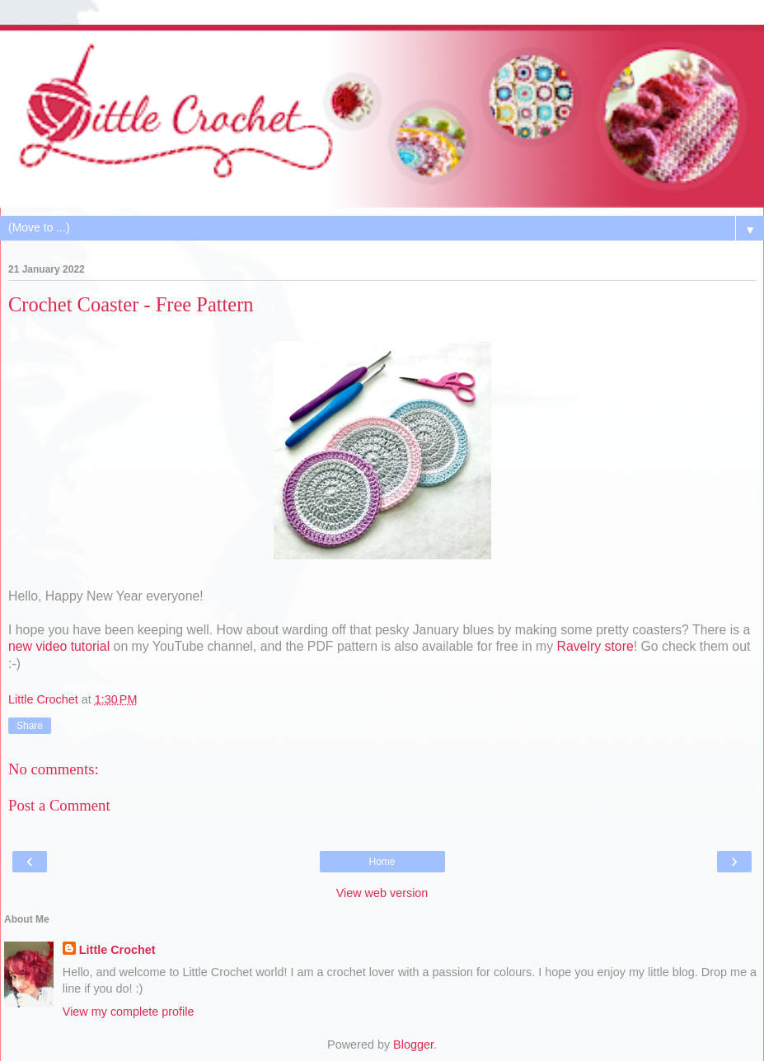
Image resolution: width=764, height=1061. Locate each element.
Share (29, 725)
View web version (382, 893)
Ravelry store (594, 646)
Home (381, 861)
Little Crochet (117, 949)
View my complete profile (129, 1011)
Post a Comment (59, 805)
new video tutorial (59, 646)
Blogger (413, 1044)
